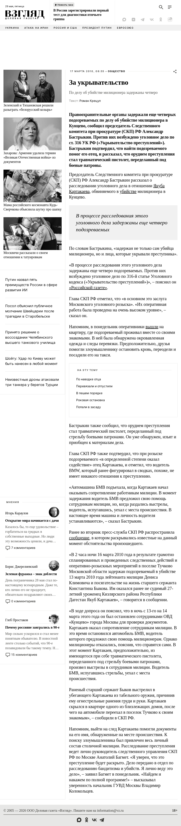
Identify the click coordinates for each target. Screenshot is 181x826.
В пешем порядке (89, 393)
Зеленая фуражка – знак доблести (31, 574)
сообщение (79, 537)
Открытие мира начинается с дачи (32, 520)
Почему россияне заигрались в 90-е (32, 627)
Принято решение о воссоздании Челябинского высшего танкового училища (30, 337)
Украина (12, 27)
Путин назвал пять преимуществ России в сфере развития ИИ (31, 284)
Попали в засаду (88, 407)
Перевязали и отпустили (94, 386)
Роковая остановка (90, 400)
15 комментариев (24, 654)
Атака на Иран (36, 27)
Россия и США (65, 27)
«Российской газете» (88, 287)
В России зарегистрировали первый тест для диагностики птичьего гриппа (81, 14)
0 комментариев (23, 601)
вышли (152, 326)
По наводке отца (88, 379)
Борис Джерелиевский (21, 566)
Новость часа (65, 4)
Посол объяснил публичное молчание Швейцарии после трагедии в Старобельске (29, 311)
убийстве (128, 191)
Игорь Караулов (16, 513)
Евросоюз (125, 27)
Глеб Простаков (16, 620)
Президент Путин (97, 27)
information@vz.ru (110, 810)
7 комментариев (23, 548)
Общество (116, 71)
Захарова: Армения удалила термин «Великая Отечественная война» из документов (29, 157)
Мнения (12, 502)
